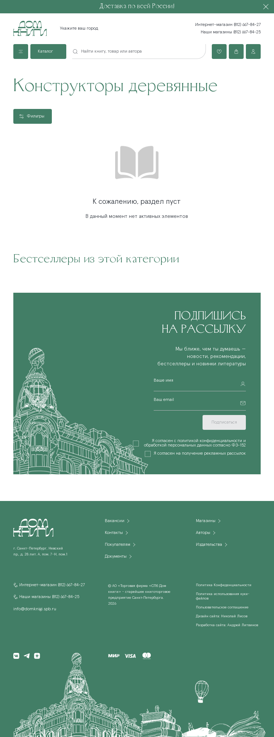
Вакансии (114, 521)
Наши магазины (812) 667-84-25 (231, 32)
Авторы (203, 533)
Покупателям (117, 544)
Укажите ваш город (79, 28)
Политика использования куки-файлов (223, 596)
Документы (116, 556)
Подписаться (224, 422)
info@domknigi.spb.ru (34, 609)
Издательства (209, 544)
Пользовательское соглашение (222, 607)
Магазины (205, 521)
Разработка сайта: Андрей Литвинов (227, 625)
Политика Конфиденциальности (223, 585)
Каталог (45, 51)
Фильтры (35, 116)
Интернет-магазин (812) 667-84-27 (228, 25)
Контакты (114, 533)
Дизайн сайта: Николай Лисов (221, 616)
